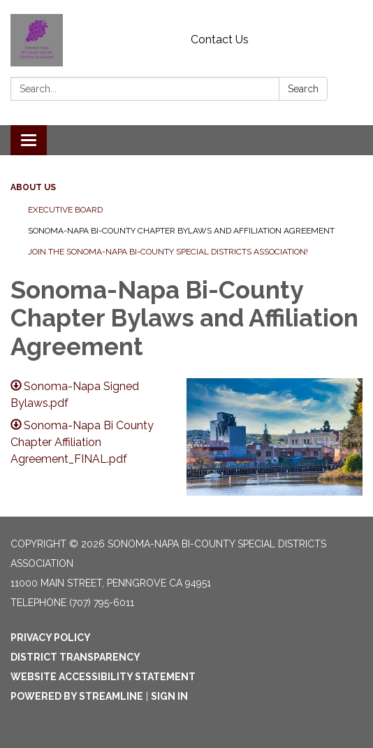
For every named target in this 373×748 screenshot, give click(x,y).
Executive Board (65, 210)
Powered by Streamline (76, 696)
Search (303, 88)
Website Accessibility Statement (103, 676)
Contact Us (220, 39)
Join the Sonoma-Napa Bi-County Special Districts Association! (168, 252)
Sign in (169, 696)
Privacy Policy (50, 637)
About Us (33, 187)
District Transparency (75, 657)
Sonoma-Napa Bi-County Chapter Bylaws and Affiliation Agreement (181, 231)
